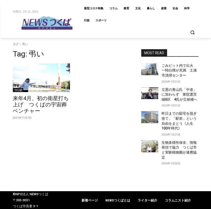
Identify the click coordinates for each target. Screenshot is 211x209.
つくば (18, 90)
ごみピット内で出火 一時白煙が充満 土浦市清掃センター (180, 69)
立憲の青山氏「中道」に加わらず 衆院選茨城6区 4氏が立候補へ (180, 91)
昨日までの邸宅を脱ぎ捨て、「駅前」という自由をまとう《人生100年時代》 (180, 113)
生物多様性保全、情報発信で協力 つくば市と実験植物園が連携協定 (180, 135)
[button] (192, 32)
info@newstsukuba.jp (29, 206)
